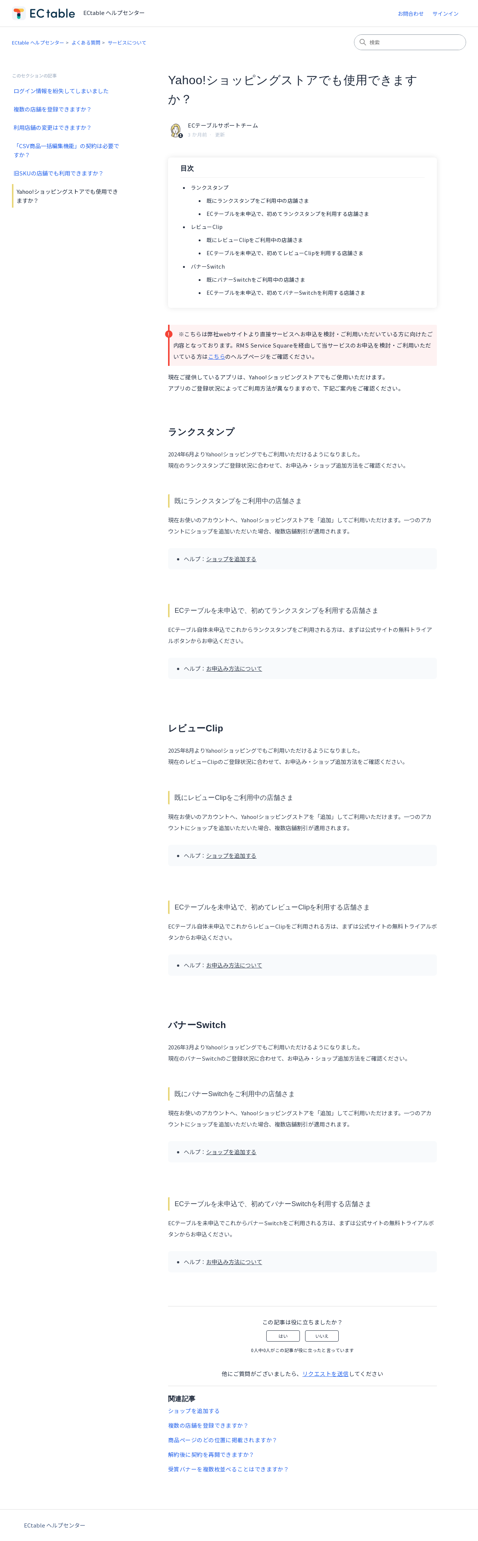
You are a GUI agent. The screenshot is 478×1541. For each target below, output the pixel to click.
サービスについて (127, 42)
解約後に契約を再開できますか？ (211, 1454)
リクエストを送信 (325, 1374)
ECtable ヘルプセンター (38, 42)
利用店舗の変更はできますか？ (52, 127)
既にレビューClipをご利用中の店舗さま (255, 240)
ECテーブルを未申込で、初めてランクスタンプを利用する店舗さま (288, 213)
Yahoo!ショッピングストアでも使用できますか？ (67, 195)
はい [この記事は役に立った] (283, 1336)
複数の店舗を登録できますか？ (52, 109)
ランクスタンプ (210, 187)
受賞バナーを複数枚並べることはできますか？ (228, 1469)
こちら (216, 356)
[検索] (410, 42)
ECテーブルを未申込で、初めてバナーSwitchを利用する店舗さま (286, 292)
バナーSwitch (208, 266)
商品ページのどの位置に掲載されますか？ (223, 1440)
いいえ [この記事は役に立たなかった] (322, 1336)
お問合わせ (411, 13)
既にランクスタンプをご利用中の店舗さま (258, 200)
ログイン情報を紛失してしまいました (61, 91)
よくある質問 (85, 42)
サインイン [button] (445, 13)
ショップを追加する (194, 1411)
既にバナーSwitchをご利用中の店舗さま (256, 279)
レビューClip (207, 226)
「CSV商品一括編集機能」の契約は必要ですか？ (66, 150)
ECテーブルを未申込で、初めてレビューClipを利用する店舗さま (285, 253)
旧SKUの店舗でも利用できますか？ (58, 173)
